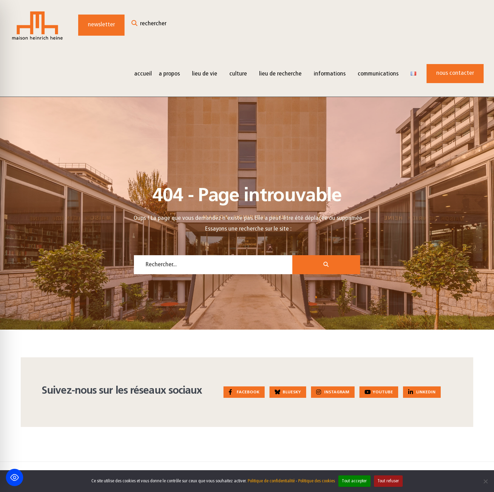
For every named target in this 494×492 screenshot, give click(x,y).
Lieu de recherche (280, 74)
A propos (169, 74)
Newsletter (101, 24)
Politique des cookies (316, 481)
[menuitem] (172, 73)
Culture (238, 74)
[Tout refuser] (485, 481)
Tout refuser (388, 481)
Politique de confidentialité (271, 481)
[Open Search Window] (149, 25)
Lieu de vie (204, 74)
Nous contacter (455, 73)
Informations (330, 74)
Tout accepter (354, 481)
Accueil (143, 74)
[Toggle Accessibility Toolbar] (14, 477)
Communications (378, 74)
